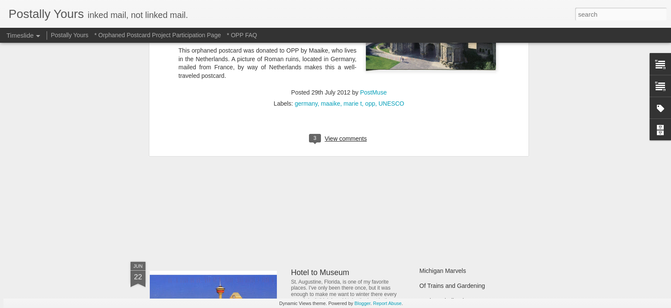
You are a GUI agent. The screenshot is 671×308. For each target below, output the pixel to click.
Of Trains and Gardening (452, 285)
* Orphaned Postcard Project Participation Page (157, 35)
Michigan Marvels (442, 270)
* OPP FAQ (242, 35)
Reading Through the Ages (337, 201)
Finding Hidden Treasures (453, 167)
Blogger (362, 303)
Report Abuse (387, 303)
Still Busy (431, 182)
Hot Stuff (430, 212)
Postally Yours (70, 35)
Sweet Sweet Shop (193, 198)
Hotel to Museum (320, 272)
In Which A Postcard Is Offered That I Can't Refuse (377, 164)
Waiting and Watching (448, 197)
